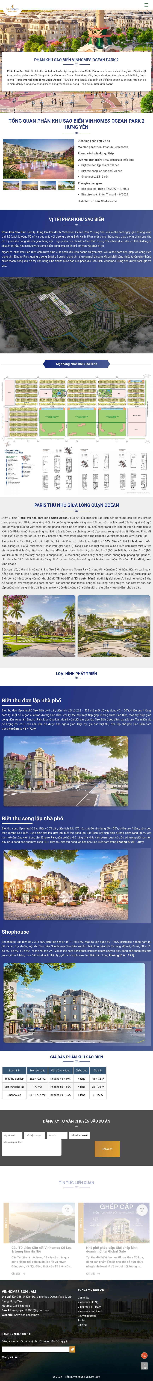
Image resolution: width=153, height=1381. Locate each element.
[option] (38, 159)
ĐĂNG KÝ (107, 1149)
